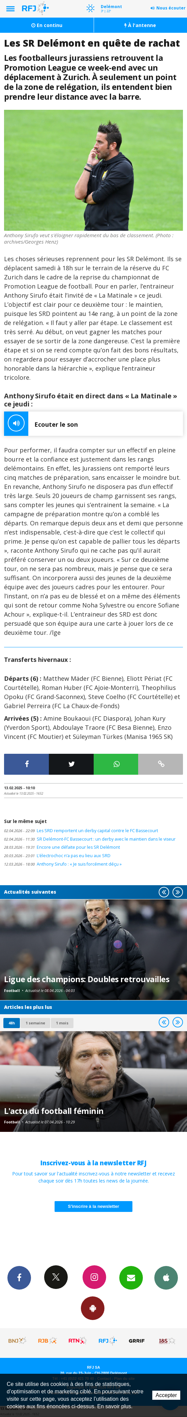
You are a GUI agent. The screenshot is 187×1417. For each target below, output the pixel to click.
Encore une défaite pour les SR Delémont (62, 847)
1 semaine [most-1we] (35, 1022)
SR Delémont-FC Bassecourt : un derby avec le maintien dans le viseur (90, 839)
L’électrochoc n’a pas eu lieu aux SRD (57, 856)
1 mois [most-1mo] (62, 1022)
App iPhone (166, 1277)
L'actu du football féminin (54, 1110)
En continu (46, 25)
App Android (92, 1307)
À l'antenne (140, 25)
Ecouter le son (41, 424)
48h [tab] (11, 1022)
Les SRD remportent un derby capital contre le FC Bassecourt (81, 831)
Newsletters (131, 1277)
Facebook (19, 1277)
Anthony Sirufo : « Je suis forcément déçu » (63, 864)
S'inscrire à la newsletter (93, 1206)
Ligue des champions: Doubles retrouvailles (86, 979)
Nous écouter (171, 8)
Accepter (166, 1395)
